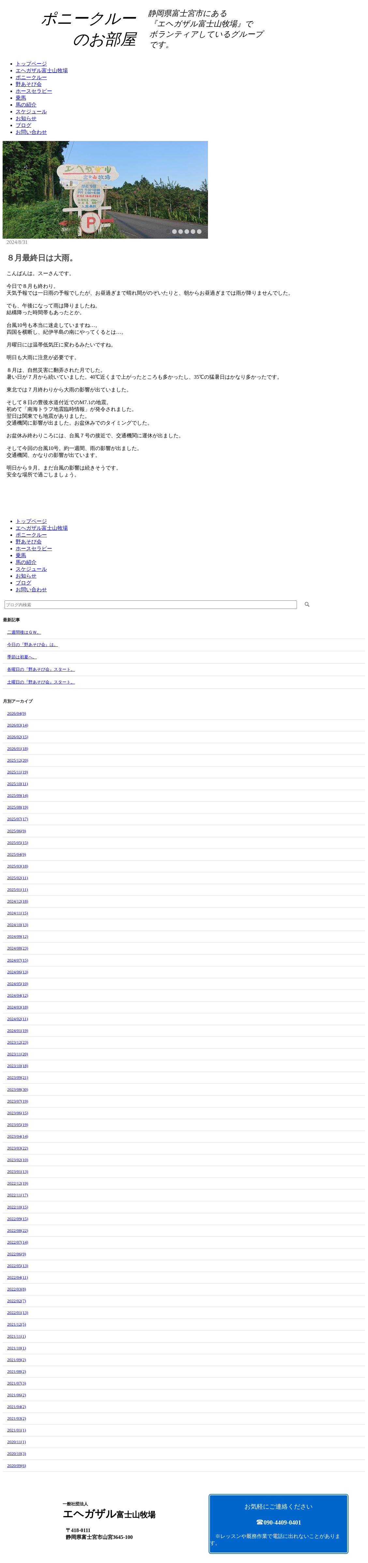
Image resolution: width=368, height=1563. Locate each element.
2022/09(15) (17, 1218)
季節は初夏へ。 (22, 657)
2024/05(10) (17, 983)
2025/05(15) (17, 842)
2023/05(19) (17, 1124)
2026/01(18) (17, 748)
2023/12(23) (17, 1042)
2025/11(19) (17, 771)
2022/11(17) (17, 1194)
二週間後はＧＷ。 (24, 632)
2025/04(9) (16, 854)
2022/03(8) (16, 1289)
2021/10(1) (16, 1347)
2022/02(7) (16, 1300)
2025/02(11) (17, 877)
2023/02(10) (17, 1159)
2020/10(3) (16, 1453)
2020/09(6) (16, 1465)
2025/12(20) (17, 760)
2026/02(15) (17, 736)
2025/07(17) (17, 818)
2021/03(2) (16, 1418)
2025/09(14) (17, 795)
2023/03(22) (17, 1148)
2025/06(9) (16, 830)
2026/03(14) (17, 725)
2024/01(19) (17, 1030)
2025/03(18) (17, 866)
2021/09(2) (16, 1359)
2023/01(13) (17, 1171)
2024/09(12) (17, 936)
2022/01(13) (17, 1312)
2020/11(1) (16, 1441)
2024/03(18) (17, 1007)
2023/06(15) (17, 1112)
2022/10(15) (17, 1206)
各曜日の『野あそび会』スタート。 (41, 669)
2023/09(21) (17, 1077)
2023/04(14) (17, 1136)
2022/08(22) (17, 1230)
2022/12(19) (17, 1183)
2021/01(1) (16, 1430)
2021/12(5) (16, 1324)
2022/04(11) (17, 1277)
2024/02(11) (17, 1018)
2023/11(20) (17, 1053)
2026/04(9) (16, 713)
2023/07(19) (17, 1101)
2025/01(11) (17, 889)
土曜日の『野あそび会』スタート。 (41, 682)
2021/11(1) (16, 1336)
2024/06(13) (17, 971)
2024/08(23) (17, 948)
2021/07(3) (16, 1383)
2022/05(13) (17, 1265)
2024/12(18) (17, 901)
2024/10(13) (17, 924)
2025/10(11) (17, 783)
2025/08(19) (17, 807)
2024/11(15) (17, 912)
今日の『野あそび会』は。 (32, 644)
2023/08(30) (17, 1089)
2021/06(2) (16, 1394)
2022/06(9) (16, 1253)
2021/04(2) (16, 1406)
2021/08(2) (16, 1371)
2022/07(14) (17, 1242)
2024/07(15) (17, 960)
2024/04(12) (17, 995)
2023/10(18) (17, 1065)
